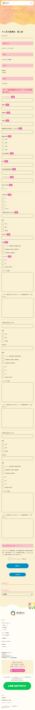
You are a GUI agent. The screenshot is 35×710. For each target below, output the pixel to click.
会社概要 (4, 627)
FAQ (3, 695)
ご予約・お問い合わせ (19, 670)
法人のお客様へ (6, 635)
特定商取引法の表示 (6, 700)
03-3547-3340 (17, 664)
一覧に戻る (17, 574)
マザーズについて (6, 623)
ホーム (3, 620)
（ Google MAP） (13, 657)
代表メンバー (5, 625)
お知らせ (4, 644)
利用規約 (4, 697)
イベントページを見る (6, 59)
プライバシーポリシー (7, 702)
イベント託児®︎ (5, 633)
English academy (6, 641)
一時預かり (4, 638)
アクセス (4, 629)
